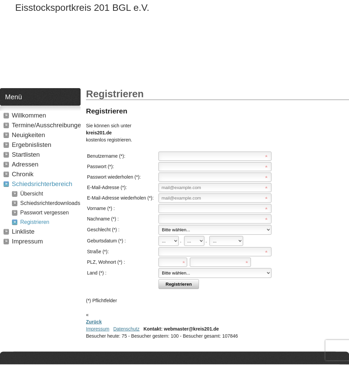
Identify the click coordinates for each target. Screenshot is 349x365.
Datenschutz (126, 329)
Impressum (97, 329)
